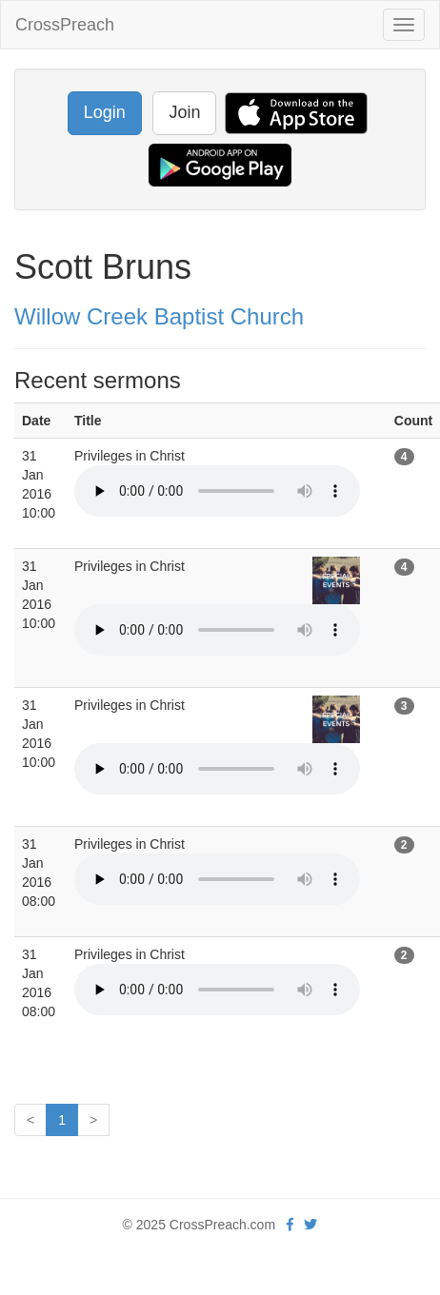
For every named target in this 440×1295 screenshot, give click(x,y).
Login (105, 112)
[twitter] (310, 1224)
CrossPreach (64, 24)
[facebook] (290, 1224)
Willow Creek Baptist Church (159, 316)
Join (184, 112)
